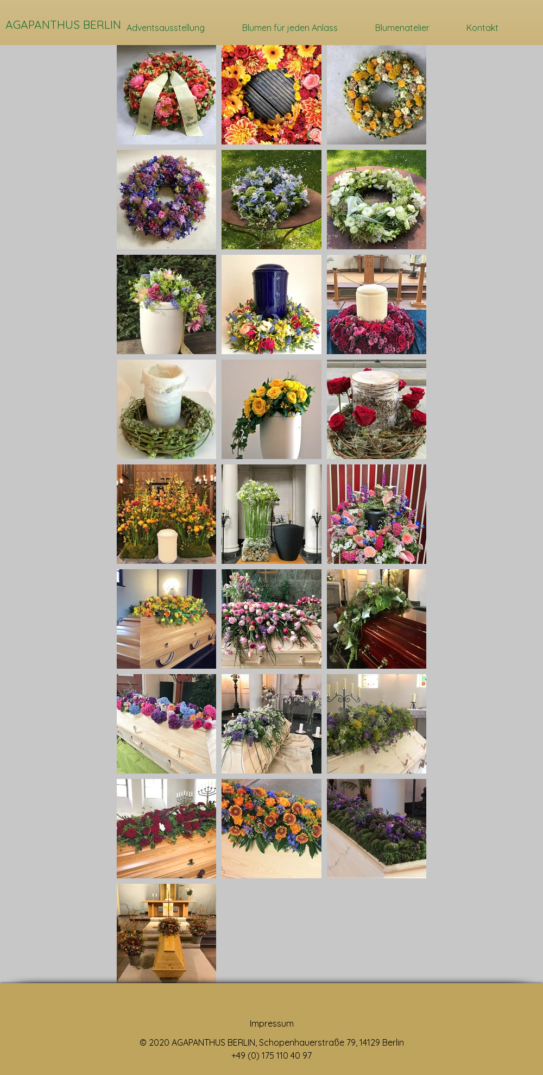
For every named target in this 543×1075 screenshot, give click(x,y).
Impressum (272, 1023)
